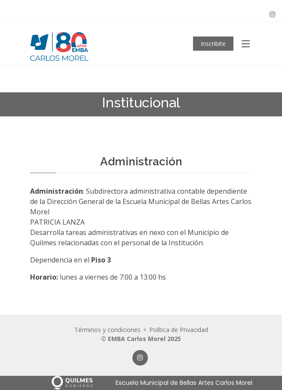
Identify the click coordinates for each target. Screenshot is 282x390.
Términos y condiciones (107, 330)
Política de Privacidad (178, 330)
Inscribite (213, 44)
